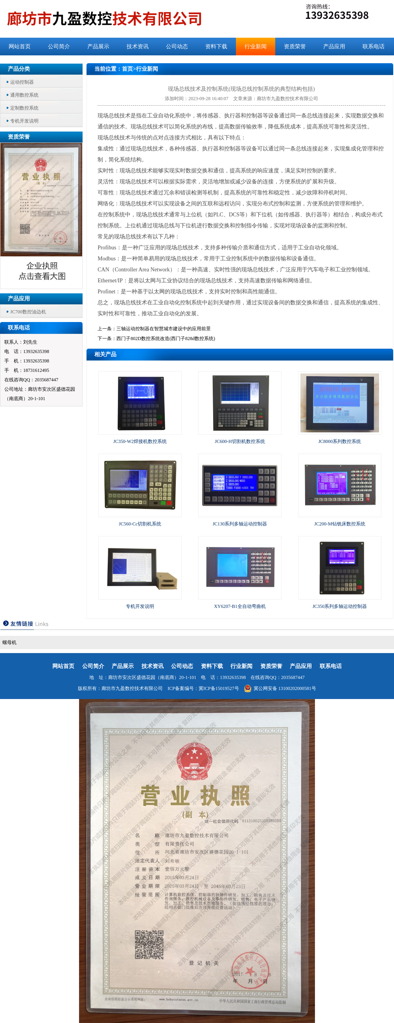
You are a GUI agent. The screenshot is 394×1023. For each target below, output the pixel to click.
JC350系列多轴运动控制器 (340, 606)
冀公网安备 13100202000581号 (280, 688)
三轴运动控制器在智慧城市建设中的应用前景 (163, 328)
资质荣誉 (295, 46)
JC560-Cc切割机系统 (140, 524)
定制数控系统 (24, 108)
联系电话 (374, 46)
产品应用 (334, 46)
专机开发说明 (24, 121)
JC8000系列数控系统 (340, 441)
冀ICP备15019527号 (219, 688)
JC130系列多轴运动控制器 (240, 524)
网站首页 (20, 46)
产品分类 (19, 69)
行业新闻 (256, 46)
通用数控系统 (24, 95)
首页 (127, 69)
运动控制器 (22, 82)
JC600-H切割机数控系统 (240, 441)
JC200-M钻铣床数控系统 (339, 524)
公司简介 (59, 46)
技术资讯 (138, 46)
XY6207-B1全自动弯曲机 (239, 606)
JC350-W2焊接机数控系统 (140, 441)
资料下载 (216, 46)
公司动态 (177, 46)
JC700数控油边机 (28, 312)
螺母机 (9, 642)
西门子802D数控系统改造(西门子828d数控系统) (165, 338)
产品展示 (98, 46)
